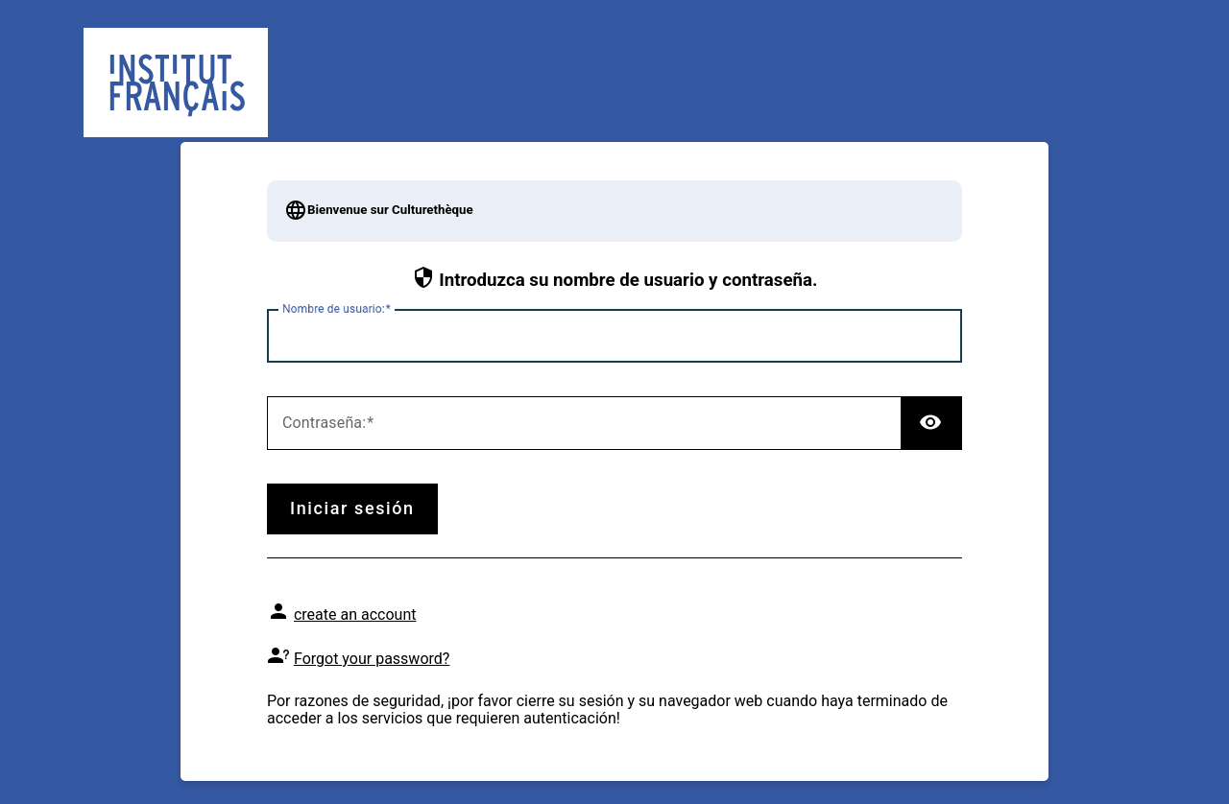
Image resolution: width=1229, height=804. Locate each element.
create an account (355, 614)
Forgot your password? (371, 659)
